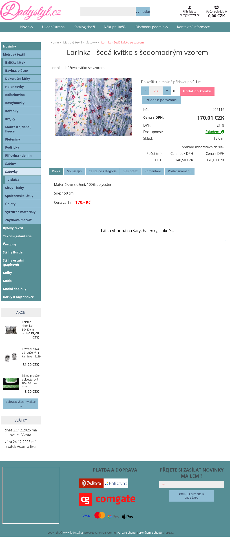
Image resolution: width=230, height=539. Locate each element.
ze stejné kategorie (103, 171)
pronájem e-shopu (150, 533)
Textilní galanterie (17, 236)
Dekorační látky (17, 78)
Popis (56, 171)
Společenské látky (19, 196)
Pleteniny (12, 139)
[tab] (56, 171)
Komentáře (153, 171)
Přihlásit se (190, 11)
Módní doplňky (14, 289)
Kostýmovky (14, 103)
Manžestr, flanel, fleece (18, 129)
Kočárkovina (15, 95)
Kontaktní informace (193, 27)
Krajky (10, 119)
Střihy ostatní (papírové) (13, 262)
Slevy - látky (14, 188)
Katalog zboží (84, 27)
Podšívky (12, 147)
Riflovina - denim (18, 155)
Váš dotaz (131, 171)
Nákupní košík (115, 27)
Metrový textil (14, 54)
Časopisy (10, 244)
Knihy (7, 273)
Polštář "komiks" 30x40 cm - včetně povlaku (29, 326)
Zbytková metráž (18, 220)
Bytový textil (13, 228)
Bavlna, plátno (16, 70)
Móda (7, 281)
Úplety (10, 204)
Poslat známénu (179, 171)
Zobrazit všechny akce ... (21, 404)
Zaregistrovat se (189, 15)
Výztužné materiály (20, 212)
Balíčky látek (15, 62)
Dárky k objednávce (18, 297)
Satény (10, 163)
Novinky (26, 27)
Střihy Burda (13, 252)
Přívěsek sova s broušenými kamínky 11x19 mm (31, 353)
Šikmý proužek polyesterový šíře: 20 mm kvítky (31, 380)
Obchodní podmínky (151, 27)
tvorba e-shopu (126, 533)
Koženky (11, 111)
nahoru (223, 532)
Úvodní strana (53, 27)
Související (74, 171)
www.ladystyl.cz (73, 533)
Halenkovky (14, 86)
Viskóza (13, 180)
